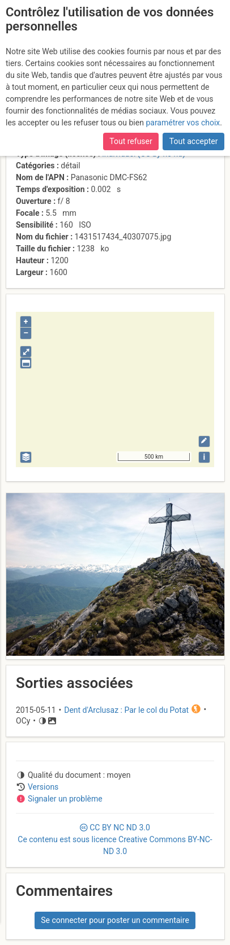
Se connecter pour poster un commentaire (115, 920)
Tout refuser (130, 141)
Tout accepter (193, 141)
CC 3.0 (115, 839)
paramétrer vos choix (183, 122)
